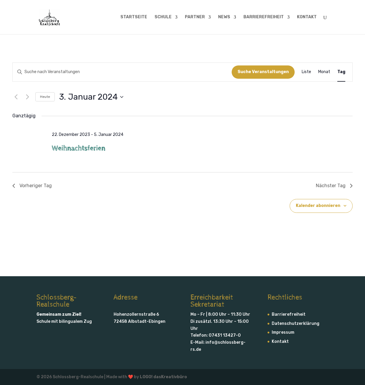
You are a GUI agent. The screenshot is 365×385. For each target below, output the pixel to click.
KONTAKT (307, 17)
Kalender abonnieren (318, 205)
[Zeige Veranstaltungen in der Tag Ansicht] (341, 72)
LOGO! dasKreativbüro (163, 376)
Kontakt (280, 341)
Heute (45, 97)
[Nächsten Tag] (27, 97)
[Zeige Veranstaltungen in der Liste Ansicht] (306, 72)
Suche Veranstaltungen (263, 71)
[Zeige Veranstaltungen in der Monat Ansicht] (324, 72)
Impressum (283, 332)
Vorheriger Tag (32, 185)
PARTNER (195, 17)
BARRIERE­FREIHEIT (263, 17)
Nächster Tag (334, 185)
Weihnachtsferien (78, 148)
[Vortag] (15, 97)
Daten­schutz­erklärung (295, 323)
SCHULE (163, 17)
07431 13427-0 (225, 335)
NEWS (224, 17)
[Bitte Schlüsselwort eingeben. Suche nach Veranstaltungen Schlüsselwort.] (122, 72)
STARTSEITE (133, 17)
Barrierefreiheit (289, 314)
